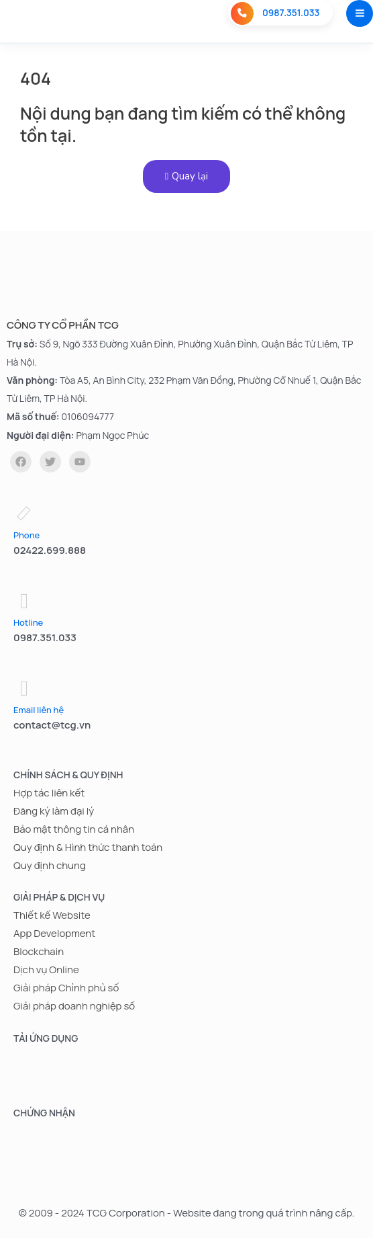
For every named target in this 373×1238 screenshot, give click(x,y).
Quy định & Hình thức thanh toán (87, 847)
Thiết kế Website (52, 915)
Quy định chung (49, 865)
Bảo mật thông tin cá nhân (73, 829)
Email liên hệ (38, 710)
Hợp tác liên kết (49, 793)
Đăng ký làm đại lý (53, 811)
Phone (26, 535)
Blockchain (38, 951)
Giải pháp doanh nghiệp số (74, 1006)
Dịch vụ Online (46, 969)
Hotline (28, 622)
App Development (54, 933)
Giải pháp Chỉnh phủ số (66, 988)
